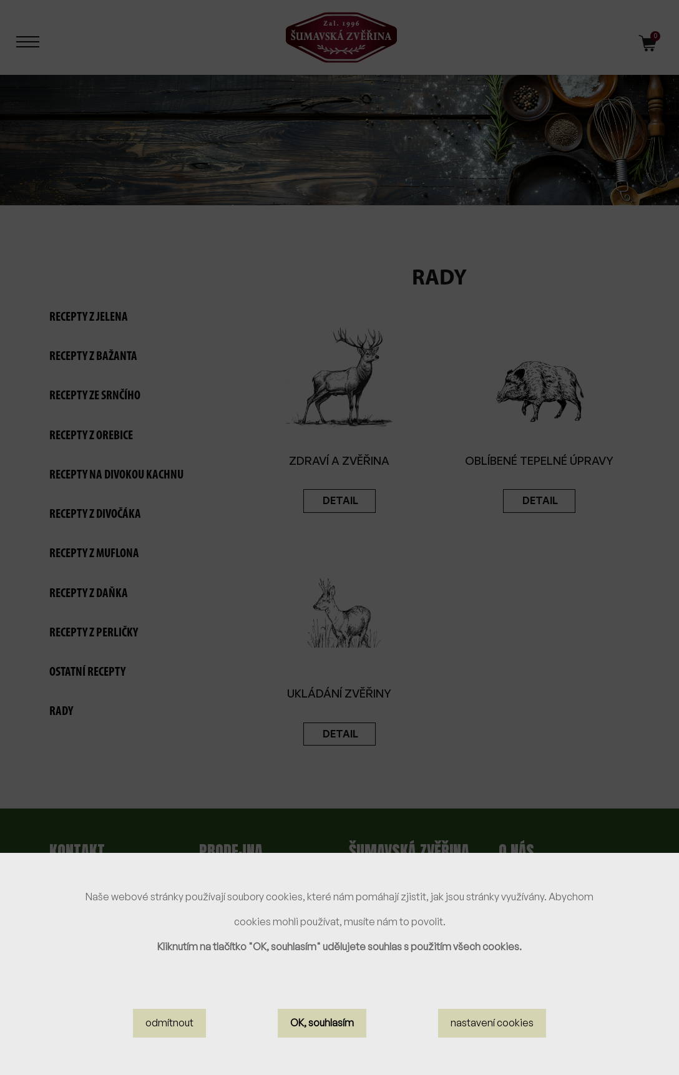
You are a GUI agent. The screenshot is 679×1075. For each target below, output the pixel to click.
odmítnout (169, 1022)
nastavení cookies (492, 1022)
